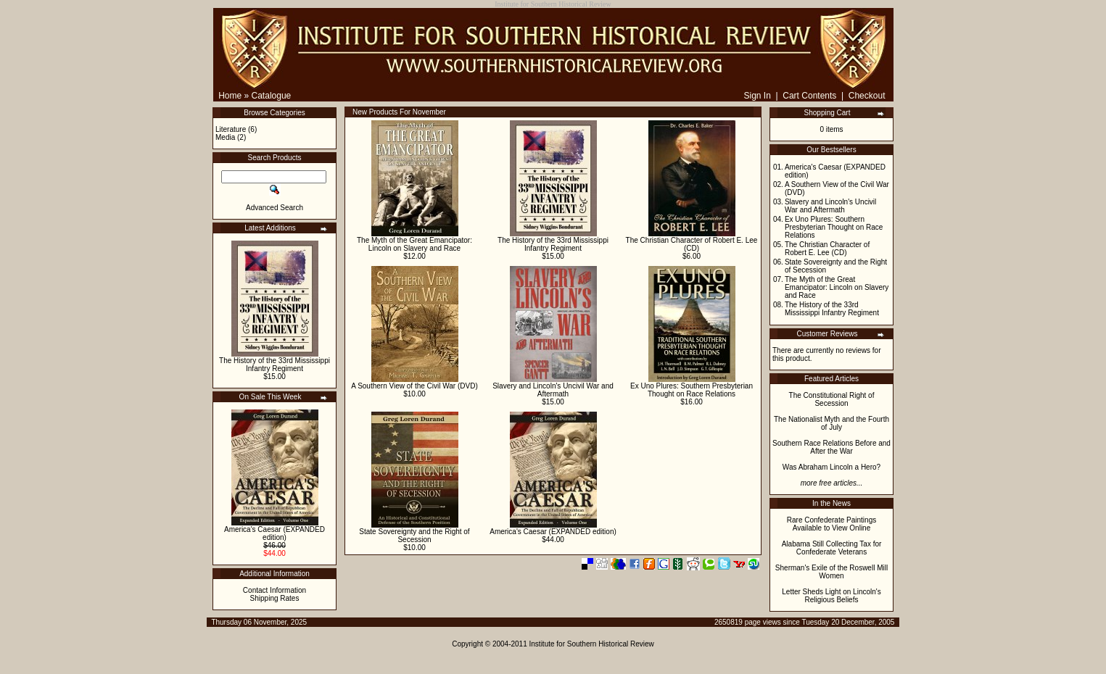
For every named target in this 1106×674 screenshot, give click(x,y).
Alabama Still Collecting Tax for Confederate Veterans (832, 548)
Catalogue (272, 96)
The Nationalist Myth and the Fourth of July (831, 423)
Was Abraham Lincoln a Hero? (831, 467)
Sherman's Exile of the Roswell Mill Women (831, 572)
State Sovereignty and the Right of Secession (414, 536)
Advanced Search (274, 208)
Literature (230, 129)
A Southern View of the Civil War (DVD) (414, 386)
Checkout (867, 96)
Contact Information (274, 590)
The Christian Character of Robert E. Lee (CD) (692, 244)
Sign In (756, 96)
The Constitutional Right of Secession (832, 399)
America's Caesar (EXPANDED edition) (274, 533)
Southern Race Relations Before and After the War (831, 447)
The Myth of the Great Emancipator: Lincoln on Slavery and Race (414, 244)
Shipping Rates (275, 598)
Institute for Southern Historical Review (591, 644)
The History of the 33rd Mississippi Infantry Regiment (274, 365)
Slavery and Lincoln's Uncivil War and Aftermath (553, 390)
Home (230, 96)
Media (225, 137)
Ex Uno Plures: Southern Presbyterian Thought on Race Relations (691, 390)
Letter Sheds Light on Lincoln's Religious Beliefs (831, 596)
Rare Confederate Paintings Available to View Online (831, 524)
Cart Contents (809, 96)
